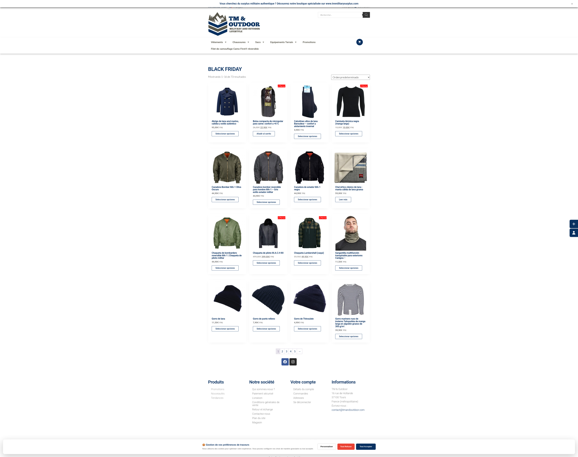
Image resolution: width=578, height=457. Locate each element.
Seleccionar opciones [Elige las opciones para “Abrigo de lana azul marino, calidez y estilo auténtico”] (225, 134)
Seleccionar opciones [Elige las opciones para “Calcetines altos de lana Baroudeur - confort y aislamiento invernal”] (307, 136)
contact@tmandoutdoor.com (348, 409)
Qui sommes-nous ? (263, 389)
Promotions (309, 42)
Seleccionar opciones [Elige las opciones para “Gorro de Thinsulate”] (307, 329)
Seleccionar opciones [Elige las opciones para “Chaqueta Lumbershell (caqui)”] (307, 263)
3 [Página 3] (286, 351)
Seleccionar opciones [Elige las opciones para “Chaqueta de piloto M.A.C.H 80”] (266, 263)
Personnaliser (327, 446)
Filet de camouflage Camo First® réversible (235, 48)
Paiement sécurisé (262, 393)
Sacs (260, 42)
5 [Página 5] (295, 351)
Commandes (300, 393)
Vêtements (219, 42)
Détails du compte (303, 389)
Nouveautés (218, 393)
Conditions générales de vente (265, 404)
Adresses (298, 397)
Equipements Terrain (283, 42)
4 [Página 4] (290, 351)
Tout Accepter (366, 446)
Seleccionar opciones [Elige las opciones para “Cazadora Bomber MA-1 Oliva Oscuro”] (225, 199)
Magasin (257, 422)
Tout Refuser (346, 446)
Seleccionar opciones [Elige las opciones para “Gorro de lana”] (225, 329)
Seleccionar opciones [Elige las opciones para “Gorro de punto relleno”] (266, 329)
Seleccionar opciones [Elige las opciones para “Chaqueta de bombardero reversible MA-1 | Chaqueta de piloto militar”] (225, 268)
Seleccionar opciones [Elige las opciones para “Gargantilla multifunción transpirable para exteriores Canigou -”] (348, 268)
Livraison (257, 397)
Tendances (217, 397)
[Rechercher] (366, 14)
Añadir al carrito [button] (264, 134)
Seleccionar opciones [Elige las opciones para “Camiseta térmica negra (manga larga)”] (348, 134)
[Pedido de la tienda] (350, 77)
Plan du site (258, 418)
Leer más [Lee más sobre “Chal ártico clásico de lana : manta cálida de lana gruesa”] (343, 199)
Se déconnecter (302, 402)
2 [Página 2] (282, 351)
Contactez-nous (261, 413)
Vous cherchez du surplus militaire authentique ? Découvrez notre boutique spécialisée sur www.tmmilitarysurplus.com (289, 3)
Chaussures (241, 42)
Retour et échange (262, 409)
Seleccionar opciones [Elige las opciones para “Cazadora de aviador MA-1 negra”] (307, 199)
